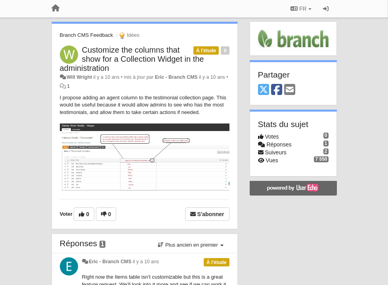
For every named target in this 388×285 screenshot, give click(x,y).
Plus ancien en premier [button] (190, 245)
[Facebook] (276, 90)
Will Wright (79, 77)
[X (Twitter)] (263, 90)
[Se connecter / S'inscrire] (326, 8)
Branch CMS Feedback (86, 35)
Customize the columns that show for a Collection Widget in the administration (132, 59)
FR (301, 9)
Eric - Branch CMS (176, 77)
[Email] (289, 90)
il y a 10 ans (146, 261)
